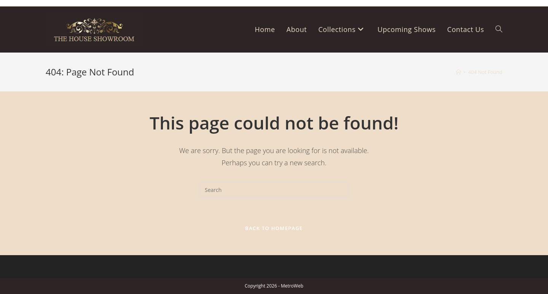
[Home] (458, 72)
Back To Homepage (274, 228)
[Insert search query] (274, 190)
